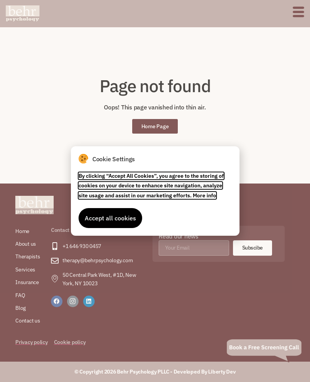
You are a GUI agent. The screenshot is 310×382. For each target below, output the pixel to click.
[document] (155, 191)
